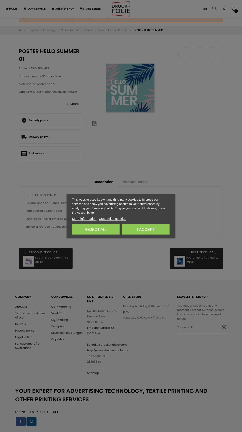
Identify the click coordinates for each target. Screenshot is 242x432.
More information (84, 218)
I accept (146, 229)
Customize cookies (112, 218)
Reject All (96, 229)
